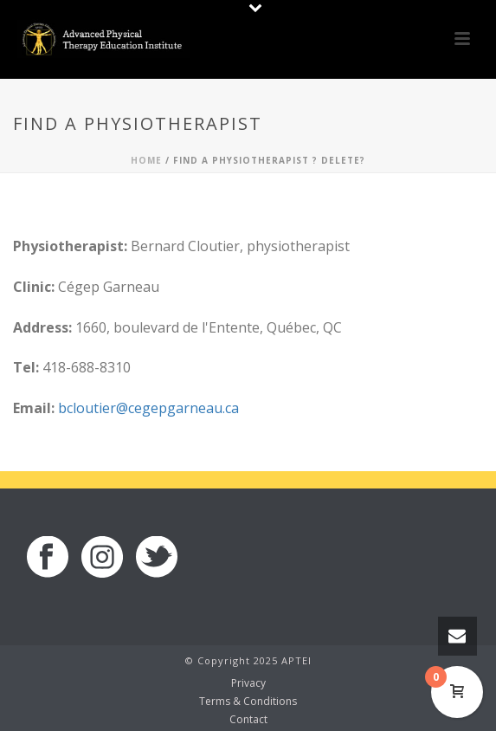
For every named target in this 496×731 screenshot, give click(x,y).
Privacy (248, 683)
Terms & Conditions (248, 701)
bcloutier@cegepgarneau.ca (148, 407)
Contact (248, 720)
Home (146, 160)
